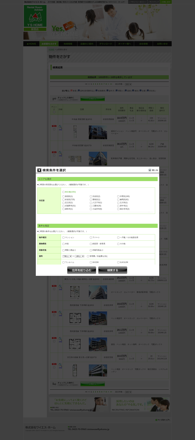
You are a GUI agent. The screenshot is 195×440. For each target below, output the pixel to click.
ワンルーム (69, 262)
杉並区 (70, 199)
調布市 (69, 209)
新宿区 (69, 196)
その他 (122, 244)
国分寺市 (124, 209)
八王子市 (97, 202)
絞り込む (81, 270)
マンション (69, 237)
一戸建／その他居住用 (129, 237)
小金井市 (97, 209)
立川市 (124, 202)
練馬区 (124, 199)
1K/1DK (95, 262)
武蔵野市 (70, 206)
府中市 (124, 206)
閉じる (154, 170)
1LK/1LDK (124, 262)
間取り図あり (70, 250)
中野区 (125, 196)
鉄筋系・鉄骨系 (98, 244)
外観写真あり (97, 250)
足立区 (69, 202)
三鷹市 (96, 206)
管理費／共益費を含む (99, 256)
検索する (113, 270)
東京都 (70, 192)
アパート (96, 237)
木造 (67, 244)
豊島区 (96, 199)
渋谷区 (96, 196)
